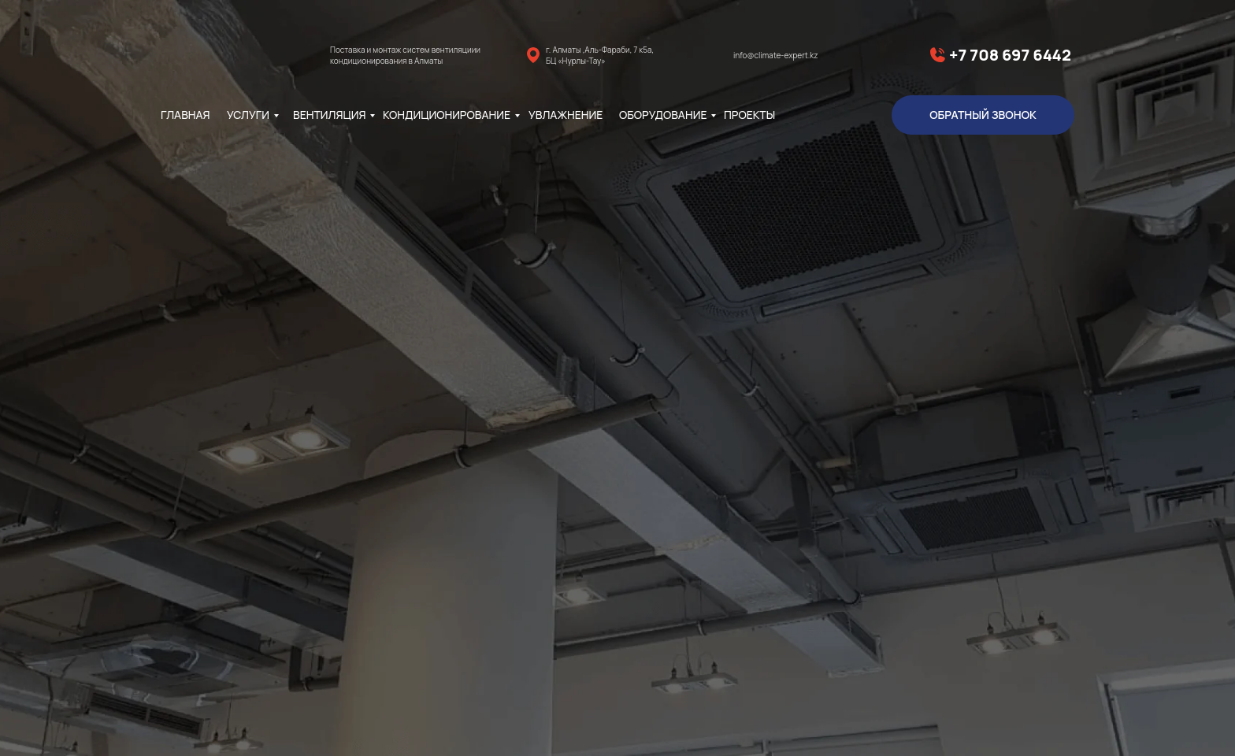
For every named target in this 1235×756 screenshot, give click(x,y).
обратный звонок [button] (983, 114)
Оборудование (663, 114)
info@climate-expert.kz (775, 55)
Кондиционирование (446, 114)
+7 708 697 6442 (1010, 54)
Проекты (749, 114)
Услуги (248, 114)
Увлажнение (565, 114)
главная (185, 114)
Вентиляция (329, 114)
